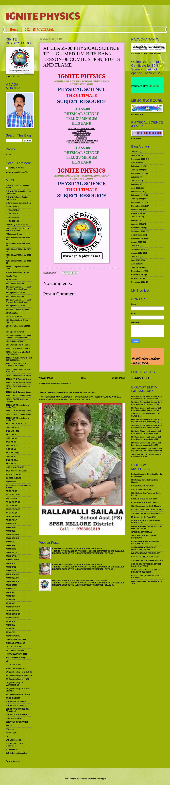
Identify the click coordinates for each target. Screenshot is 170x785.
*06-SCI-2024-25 (12, 206)
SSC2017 (10, 726)
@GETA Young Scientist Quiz (18, 203)
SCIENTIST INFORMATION (17, 722)
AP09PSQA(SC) (12, 578)
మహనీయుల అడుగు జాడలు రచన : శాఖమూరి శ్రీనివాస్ (145, 352)
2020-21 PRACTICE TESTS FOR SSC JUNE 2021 (17, 365)
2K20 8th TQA (12, 445)
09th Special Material (15, 296)
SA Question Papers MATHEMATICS (14, 684)
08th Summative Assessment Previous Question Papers (18, 288)
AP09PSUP (10, 589)
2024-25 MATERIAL (39, 29)
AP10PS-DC (11, 600)
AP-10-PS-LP (11, 520)
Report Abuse (13, 761)
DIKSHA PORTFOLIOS (15, 643)
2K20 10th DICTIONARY (16, 424)
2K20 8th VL (11, 449)
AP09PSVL (10, 592)
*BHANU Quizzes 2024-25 (17, 225)
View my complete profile (17, 172)
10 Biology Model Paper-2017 (143, 517)
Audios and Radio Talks (16, 639)
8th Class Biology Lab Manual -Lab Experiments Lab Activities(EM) (146, 432)
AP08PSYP (10, 545)
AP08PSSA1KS (12, 538)
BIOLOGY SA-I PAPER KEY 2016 (145, 557)
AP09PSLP (10, 563)
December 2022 (138, 173)
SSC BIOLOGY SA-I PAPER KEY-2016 (147, 560)
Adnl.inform (11, 482)
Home (14, 29)
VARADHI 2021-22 (13, 740)
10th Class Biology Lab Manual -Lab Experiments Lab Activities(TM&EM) (146, 450)
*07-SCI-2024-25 (12, 210)
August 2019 (136, 242)
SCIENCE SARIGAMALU (16, 715)
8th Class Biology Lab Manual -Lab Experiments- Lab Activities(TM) (146, 409)
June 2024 (135, 155)
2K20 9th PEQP (12, 453)
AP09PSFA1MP (12, 560)
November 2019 (138, 238)
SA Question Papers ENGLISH (19, 675)
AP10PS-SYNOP (13, 607)
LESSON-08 (81, 138)
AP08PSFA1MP (12, 535)
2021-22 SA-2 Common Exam (18, 396)
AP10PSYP (10, 629)
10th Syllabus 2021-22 (15, 341)
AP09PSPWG (11, 571)
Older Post (118, 377)
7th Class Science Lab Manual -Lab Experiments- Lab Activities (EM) (146, 426)
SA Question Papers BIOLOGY (19, 672)
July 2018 (135, 257)
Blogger (102, 779)
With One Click (12, 749)
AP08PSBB (10, 531)
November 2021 (138, 206)
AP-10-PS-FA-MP (13, 516)
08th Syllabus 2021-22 (15, 293)
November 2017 (138, 275)
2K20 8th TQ (11, 442)
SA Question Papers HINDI (17, 679)
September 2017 (138, 282)
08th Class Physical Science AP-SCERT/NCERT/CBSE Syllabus (79, 580)
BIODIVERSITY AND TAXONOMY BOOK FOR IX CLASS (145, 542)
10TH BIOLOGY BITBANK (142, 532)
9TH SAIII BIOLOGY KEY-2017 (144, 499)
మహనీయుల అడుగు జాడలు (16, 753)
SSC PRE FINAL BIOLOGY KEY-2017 (147, 510)
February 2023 (137, 166)
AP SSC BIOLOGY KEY (141, 489)
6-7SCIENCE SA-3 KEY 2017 (143, 486)
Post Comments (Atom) (61, 383)
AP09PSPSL (11, 567)
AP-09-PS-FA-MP (13, 509)
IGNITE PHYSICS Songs (16, 658)
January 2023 (137, 170)
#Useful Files (11, 276)
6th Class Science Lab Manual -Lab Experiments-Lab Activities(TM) (146, 397)
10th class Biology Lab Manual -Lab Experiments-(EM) (146, 455)
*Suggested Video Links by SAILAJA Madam (17, 229)
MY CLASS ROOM (13, 665)
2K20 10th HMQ (12, 431)
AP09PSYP (10, 596)
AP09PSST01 (11, 585)
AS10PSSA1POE (13, 636)
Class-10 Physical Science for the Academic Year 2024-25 (77, 564)
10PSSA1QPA (12, 313)
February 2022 (137, 195)
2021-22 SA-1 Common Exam (18, 392)
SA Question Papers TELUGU (18, 694)
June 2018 (135, 260)
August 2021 (136, 213)
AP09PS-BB (11, 549)
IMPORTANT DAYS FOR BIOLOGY (146, 553)
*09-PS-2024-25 (12, 217)
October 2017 (137, 278)
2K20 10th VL (11, 438)
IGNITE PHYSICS (43, 15)
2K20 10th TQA (12, 427)
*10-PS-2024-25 (12, 221)
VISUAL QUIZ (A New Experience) (15, 745)
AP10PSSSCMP (12, 618)
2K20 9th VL (11, 464)
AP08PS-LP (11, 524)
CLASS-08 (81, 131)
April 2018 (135, 264)
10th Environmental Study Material (146, 506)
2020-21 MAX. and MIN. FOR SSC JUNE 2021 (18, 353)
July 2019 (135, 246)
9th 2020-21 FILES (13, 478)
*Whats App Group (14, 234)
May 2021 (135, 220)
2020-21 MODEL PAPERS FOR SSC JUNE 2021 (19, 359)
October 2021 (137, 210)
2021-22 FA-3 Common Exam (18, 383)
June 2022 (135, 181)
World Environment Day (144, 86)
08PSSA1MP (11, 280)
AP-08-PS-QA (11, 498)
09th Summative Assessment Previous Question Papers (18, 301)
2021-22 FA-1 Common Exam (18, 375)
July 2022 (135, 177)
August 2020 (136, 235)
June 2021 (135, 217)
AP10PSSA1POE (13, 614)
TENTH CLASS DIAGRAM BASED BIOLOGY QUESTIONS (145, 571)
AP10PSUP (10, 621)
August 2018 (136, 253)
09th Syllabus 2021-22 (15, 306)
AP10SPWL (11, 632)
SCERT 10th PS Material (16, 705)
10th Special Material (15, 332)
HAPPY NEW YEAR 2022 (16, 654)
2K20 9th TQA (12, 460)
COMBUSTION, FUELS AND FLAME (82, 140)
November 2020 (138, 228)
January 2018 (137, 267)
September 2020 (138, 231)
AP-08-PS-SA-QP (13, 502)
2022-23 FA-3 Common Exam (18, 411)
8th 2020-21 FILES (13, 474)
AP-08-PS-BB (11, 491)
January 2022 (137, 199)
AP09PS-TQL (11, 556)
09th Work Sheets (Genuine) (18, 309)
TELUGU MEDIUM (82, 135)
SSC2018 (10, 729)
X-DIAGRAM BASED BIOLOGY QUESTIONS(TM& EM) (144, 548)
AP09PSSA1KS (12, 581)
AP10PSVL (10, 625)
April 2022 (135, 188)
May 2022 (135, 184)
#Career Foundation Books (17, 272)
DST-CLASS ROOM (14, 647)
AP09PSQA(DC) (12, 574)
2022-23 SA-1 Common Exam (18, 414)
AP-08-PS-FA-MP (13, 495)
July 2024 (135, 152)
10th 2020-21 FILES (14, 316)
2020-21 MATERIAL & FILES (18, 348)
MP (7, 661)
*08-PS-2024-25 (12, 214)
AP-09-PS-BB (11, 506)
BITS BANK (81, 137)
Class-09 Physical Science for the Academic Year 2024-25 (77, 548)
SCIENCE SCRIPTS (14, 718)
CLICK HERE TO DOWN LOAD (81, 129)
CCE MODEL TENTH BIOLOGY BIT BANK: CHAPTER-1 (146, 565)
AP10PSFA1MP (12, 610)
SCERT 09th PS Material (16, 702)
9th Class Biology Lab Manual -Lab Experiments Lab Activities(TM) (146, 444)
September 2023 (138, 159)
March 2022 (136, 192)
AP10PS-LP (11, 603)
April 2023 (135, 163)
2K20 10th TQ (11, 435)
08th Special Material (15, 283)
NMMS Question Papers (16, 668)
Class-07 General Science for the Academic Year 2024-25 (67, 392)
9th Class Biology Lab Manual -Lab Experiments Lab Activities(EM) (146, 438)
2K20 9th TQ (11, 456)
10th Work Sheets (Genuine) (18, 345)
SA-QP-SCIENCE (13, 698)
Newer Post (46, 377)
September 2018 (138, 249)
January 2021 (137, 224)
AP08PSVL (10, 542)
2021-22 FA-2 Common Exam (18, 379)
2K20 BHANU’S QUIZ (15, 467)
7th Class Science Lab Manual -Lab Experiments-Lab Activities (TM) (146, 403)
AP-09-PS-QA (11, 513)
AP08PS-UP (11, 527)
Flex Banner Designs (15, 650)
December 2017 (138, 271)
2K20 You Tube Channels (16, 471)
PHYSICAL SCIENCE (81, 133)
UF (7, 736)
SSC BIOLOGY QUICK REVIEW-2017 (147, 513)
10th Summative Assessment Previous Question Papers (18, 336)
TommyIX (83, 779)
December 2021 (138, 202)
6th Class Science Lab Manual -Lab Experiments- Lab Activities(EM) (146, 421)
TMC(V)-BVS (11, 733)
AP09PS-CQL (11, 552)
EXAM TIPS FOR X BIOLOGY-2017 (146, 502)
